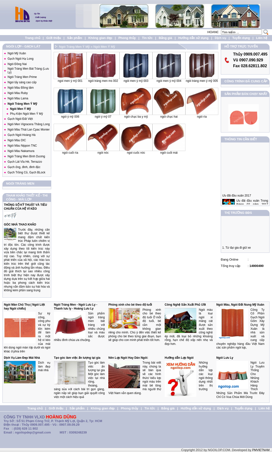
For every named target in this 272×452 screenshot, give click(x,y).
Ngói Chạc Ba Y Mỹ (136, 116)
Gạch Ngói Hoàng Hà (21, 135)
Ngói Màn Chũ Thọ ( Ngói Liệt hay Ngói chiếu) (24, 306)
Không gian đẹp (100, 38)
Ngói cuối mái (169, 152)
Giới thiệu (53, 38)
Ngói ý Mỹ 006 (70, 116)
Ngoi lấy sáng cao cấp (22, 82)
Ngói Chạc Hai (169, 116)
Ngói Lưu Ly (224, 357)
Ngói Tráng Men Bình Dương (26, 156)
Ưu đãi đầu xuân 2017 (236, 198)
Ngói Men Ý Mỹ (20, 109)
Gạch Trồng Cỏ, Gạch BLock (26, 172)
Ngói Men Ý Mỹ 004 (169, 81)
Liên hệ (261, 38)
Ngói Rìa (202, 116)
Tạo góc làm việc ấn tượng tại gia (77, 357)
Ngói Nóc (103, 152)
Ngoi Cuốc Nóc (136, 152)
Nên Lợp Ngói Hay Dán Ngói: (128, 357)
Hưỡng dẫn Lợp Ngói (179, 357)
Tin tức (147, 38)
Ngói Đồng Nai (17, 64)
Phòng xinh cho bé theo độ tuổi (130, 304)
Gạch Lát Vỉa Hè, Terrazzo (25, 161)
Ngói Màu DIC (17, 140)
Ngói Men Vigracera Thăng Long (29, 124)
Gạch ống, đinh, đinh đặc (24, 167)
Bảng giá (165, 38)
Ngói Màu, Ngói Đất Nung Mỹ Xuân (240, 304)
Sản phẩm (74, 38)
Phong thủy (127, 38)
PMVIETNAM (261, 450)
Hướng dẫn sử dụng (193, 38)
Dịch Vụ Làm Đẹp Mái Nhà (22, 357)
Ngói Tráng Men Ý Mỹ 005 (202, 81)
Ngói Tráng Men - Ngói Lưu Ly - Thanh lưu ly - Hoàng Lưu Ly (75, 306)
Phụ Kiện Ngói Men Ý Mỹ (26, 113)
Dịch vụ (220, 38)
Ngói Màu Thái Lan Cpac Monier (29, 129)
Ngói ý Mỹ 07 (103, 116)
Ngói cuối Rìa (70, 152)
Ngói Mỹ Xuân (17, 53)
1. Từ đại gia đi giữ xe (236, 249)
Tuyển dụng (241, 38)
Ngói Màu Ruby (18, 93)
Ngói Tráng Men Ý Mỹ (22, 103)
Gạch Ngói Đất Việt (20, 119)
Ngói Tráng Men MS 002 (103, 81)
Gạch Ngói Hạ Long (20, 58)
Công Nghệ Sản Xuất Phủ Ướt (185, 304)
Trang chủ (32, 38)
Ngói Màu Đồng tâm (21, 87)
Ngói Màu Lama (18, 98)
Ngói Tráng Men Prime (22, 77)
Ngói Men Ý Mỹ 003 (136, 81)
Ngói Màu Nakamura (21, 151)
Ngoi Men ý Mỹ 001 (70, 81)
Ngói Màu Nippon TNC (22, 145)
